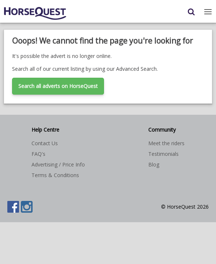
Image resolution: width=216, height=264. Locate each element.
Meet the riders (166, 143)
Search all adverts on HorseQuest (58, 85)
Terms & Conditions (55, 175)
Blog (153, 164)
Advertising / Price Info (58, 164)
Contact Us (44, 143)
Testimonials (163, 153)
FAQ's (38, 153)
